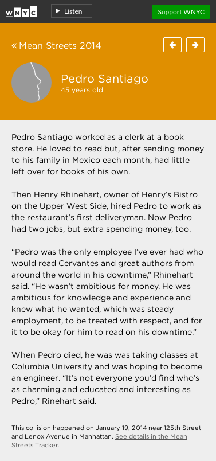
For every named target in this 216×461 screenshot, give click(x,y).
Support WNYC (181, 11)
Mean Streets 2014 (56, 45)
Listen (73, 11)
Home (21, 10)
